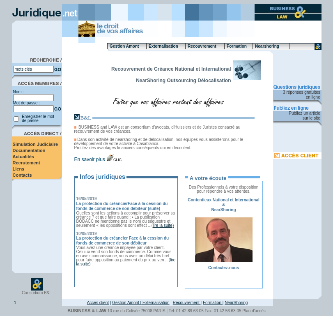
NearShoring (236, 302)
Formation (213, 302)
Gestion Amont (126, 302)
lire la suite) (163, 225)
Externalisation (155, 302)
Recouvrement (187, 302)
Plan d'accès (253, 311)
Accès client (98, 302)
